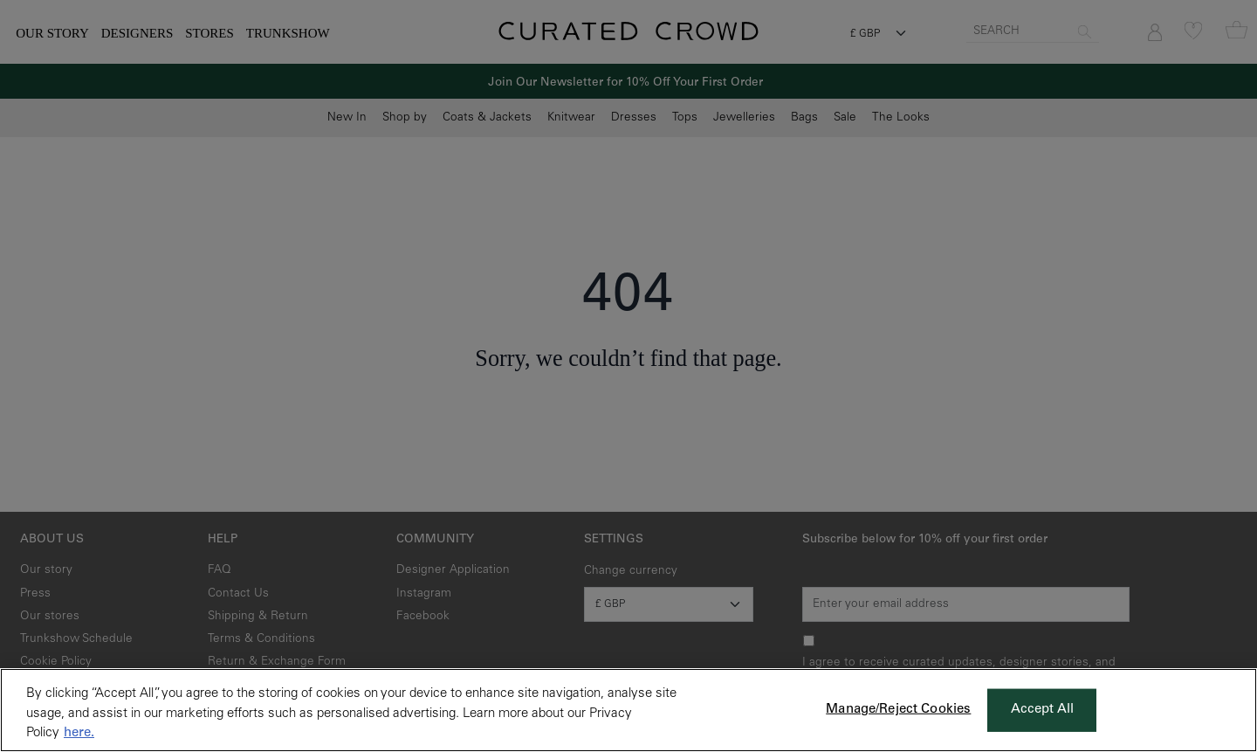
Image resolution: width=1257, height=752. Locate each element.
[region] (628, 710)
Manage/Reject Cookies (898, 709)
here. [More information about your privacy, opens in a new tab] (79, 733)
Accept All (1043, 709)
